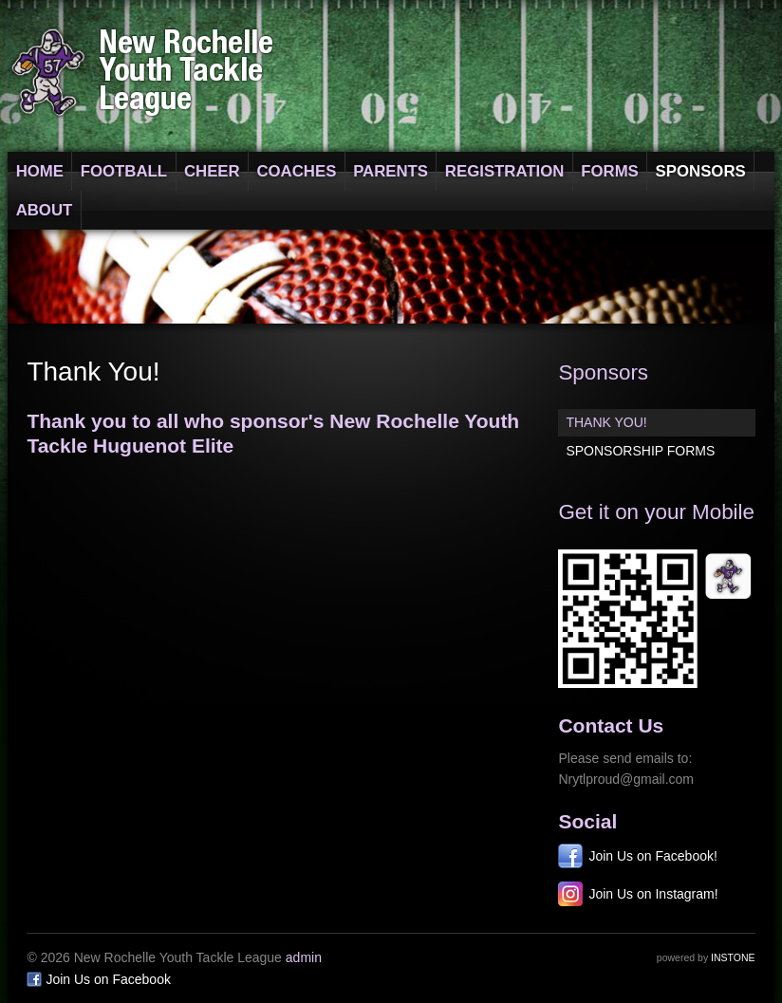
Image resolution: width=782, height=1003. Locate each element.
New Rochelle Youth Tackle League (143, 72)
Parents (390, 171)
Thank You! (606, 422)
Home (40, 171)
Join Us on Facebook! (652, 856)
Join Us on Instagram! (652, 893)
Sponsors (701, 171)
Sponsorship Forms (640, 450)
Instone (732, 957)
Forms (610, 171)
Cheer (212, 171)
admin (304, 957)
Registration (505, 171)
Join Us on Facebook (108, 979)
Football (124, 171)
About (44, 210)
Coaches (296, 171)
